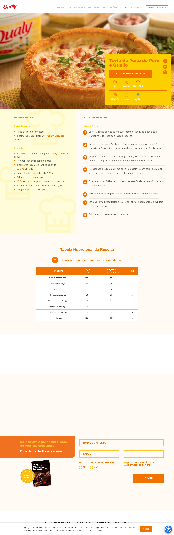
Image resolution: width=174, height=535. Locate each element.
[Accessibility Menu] (168, 529)
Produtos (61, 7)
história (113, 7)
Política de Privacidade (93, 530)
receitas (123, 7)
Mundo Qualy (100, 7)
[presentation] (107, 478)
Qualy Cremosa (55, 136)
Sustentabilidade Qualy (80, 7)
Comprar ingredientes (130, 74)
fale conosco (136, 7)
